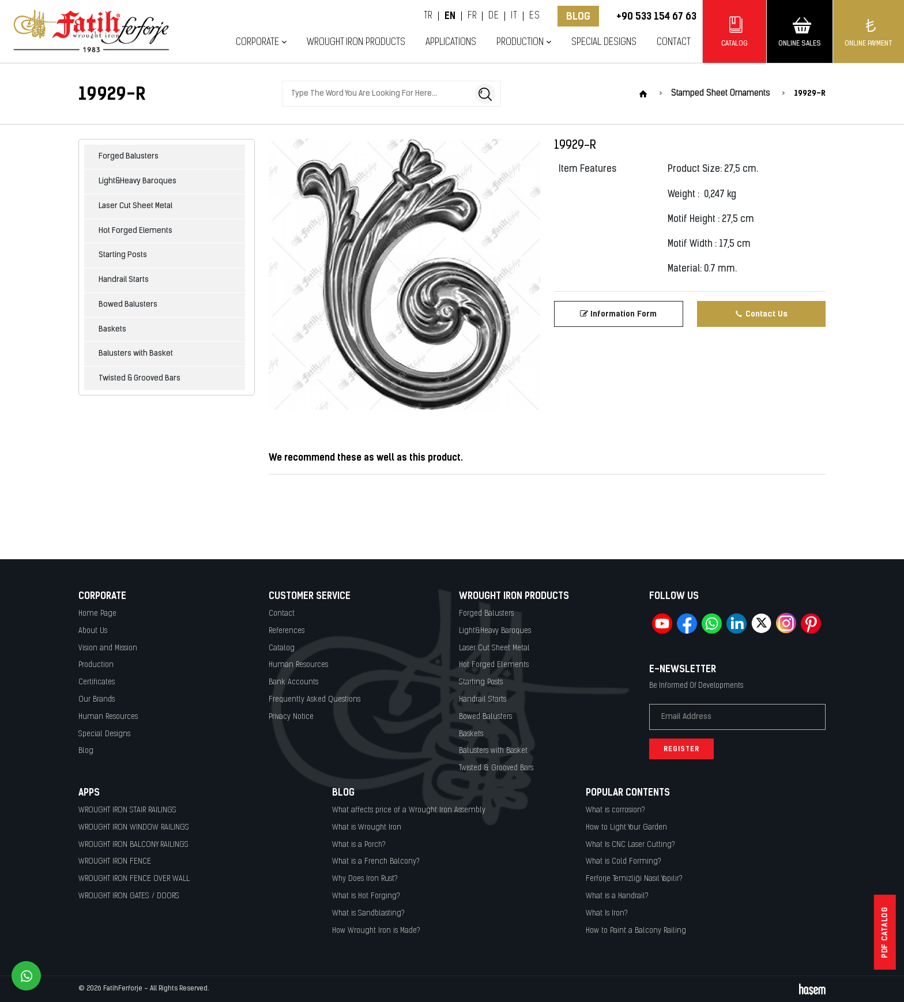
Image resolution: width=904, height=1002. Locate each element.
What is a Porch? (359, 845)
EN (450, 16)
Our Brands (96, 699)
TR (428, 16)
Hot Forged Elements (135, 231)
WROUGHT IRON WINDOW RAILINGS (133, 827)
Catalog (282, 648)
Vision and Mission (107, 648)
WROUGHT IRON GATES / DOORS (128, 896)
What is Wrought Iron (366, 827)
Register (681, 749)
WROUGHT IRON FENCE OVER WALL (134, 879)
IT (514, 16)
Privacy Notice (291, 717)
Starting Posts (123, 255)
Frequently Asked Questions (314, 699)
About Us (92, 631)
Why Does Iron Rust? (365, 879)
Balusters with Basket (136, 353)
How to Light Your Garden (626, 827)
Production (520, 42)
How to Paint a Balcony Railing (636, 930)
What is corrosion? (615, 810)
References (286, 631)
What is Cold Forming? (623, 861)
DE (493, 16)
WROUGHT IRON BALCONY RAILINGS (133, 845)
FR (472, 16)
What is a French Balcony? (376, 861)
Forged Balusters (129, 156)
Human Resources (108, 717)
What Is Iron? (607, 913)
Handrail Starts (124, 280)
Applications (450, 42)
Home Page (97, 613)
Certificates (96, 682)
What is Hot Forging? (366, 896)
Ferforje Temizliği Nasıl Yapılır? (634, 879)
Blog (578, 16)
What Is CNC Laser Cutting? (630, 845)
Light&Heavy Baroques (137, 181)
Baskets (112, 329)
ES (534, 16)
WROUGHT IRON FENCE (114, 861)
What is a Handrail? (617, 896)
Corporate (257, 42)
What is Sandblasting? (368, 913)
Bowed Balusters (128, 304)
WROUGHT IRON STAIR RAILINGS (127, 810)
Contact (674, 42)
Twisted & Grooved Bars (139, 378)
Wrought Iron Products (356, 42)
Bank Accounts (293, 682)
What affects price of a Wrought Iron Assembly (408, 810)
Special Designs (603, 42)
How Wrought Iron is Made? (376, 930)
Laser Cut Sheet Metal (135, 206)
